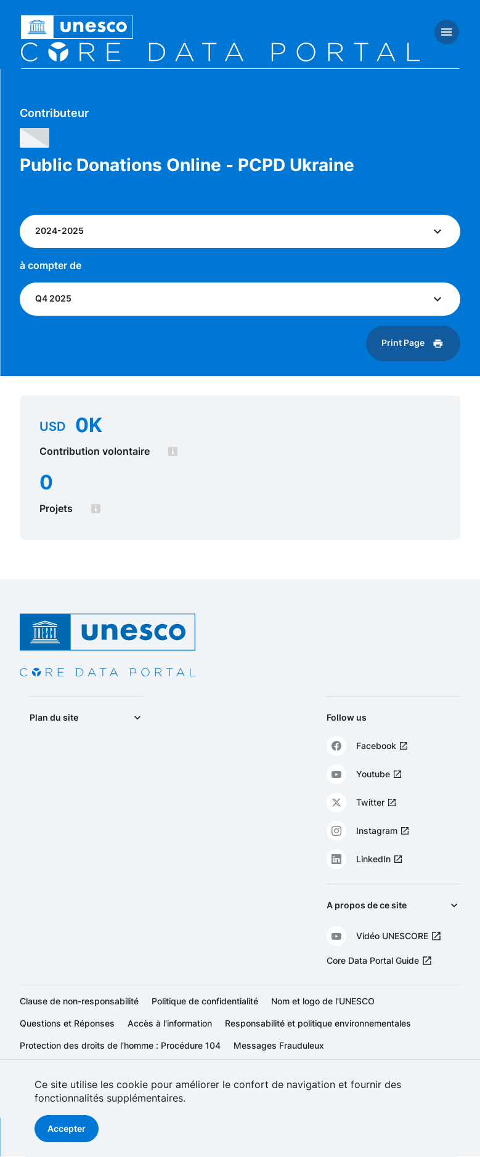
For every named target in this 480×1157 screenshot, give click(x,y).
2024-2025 (60, 230)
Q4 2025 (54, 298)
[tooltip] (174, 451)
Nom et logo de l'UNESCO (323, 1001)
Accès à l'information (170, 1023)
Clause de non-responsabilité (79, 1001)
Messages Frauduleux (279, 1045)
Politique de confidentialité (205, 1001)
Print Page (401, 342)
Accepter (66, 1128)
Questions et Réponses (67, 1023)
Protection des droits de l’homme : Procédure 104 (120, 1045)
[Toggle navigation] (446, 32)
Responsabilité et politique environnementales (318, 1023)
